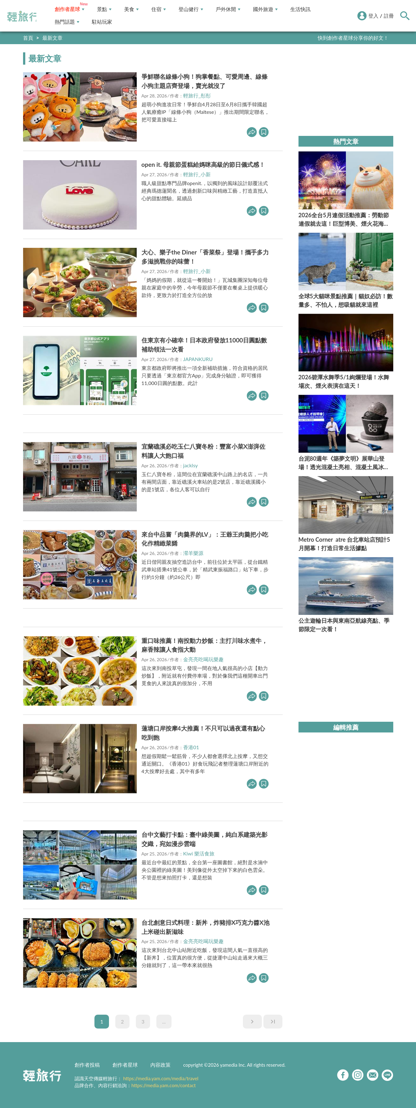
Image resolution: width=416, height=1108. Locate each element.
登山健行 (190, 9)
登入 (373, 16)
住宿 (158, 9)
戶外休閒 (228, 9)
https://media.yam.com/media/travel (160, 1078)
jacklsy (190, 465)
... (164, 1021)
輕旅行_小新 (197, 174)
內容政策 (160, 1065)
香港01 (191, 747)
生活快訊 (300, 9)
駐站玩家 (102, 22)
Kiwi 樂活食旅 (198, 853)
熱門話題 (67, 22)
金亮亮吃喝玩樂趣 (203, 659)
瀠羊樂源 (193, 553)
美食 (131, 9)
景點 (104, 9)
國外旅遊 (265, 9)
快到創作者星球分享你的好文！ (353, 38)
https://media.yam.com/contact (163, 1085)
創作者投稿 (87, 1065)
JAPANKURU (198, 359)
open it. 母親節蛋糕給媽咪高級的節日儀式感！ (203, 164)
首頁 (28, 38)
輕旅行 (23, 16)
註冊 (389, 16)
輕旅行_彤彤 (197, 95)
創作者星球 (69, 9)
